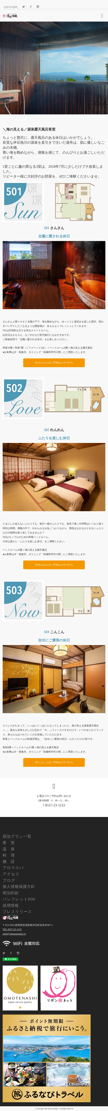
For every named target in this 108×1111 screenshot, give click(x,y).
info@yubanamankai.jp (14, 934)
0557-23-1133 (54, 805)
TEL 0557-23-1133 (12, 929)
